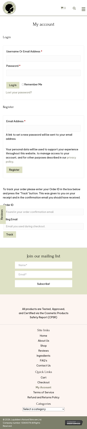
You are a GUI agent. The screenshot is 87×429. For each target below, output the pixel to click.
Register (14, 169)
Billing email (10, 219)
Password (18, 65)
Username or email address (29, 51)
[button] (43, 283)
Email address (21, 121)
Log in (12, 85)
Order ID (8, 205)
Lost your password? (19, 92)
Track (9, 234)
